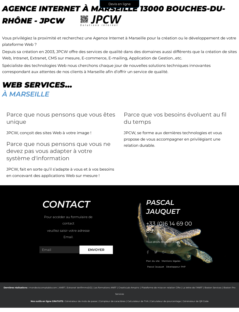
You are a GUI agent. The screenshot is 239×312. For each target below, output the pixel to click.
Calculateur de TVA (137, 301)
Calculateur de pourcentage (165, 301)
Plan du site (153, 261)
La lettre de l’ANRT (193, 287)
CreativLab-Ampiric (129, 287)
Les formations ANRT (105, 287)
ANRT (62, 287)
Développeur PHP (176, 266)
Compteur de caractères (112, 301)
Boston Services (213, 287)
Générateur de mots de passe (81, 301)
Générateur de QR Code (196, 301)
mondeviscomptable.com (43, 287)
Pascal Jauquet (155, 266)
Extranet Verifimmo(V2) (79, 287)
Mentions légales (171, 261)
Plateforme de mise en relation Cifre (161, 287)
